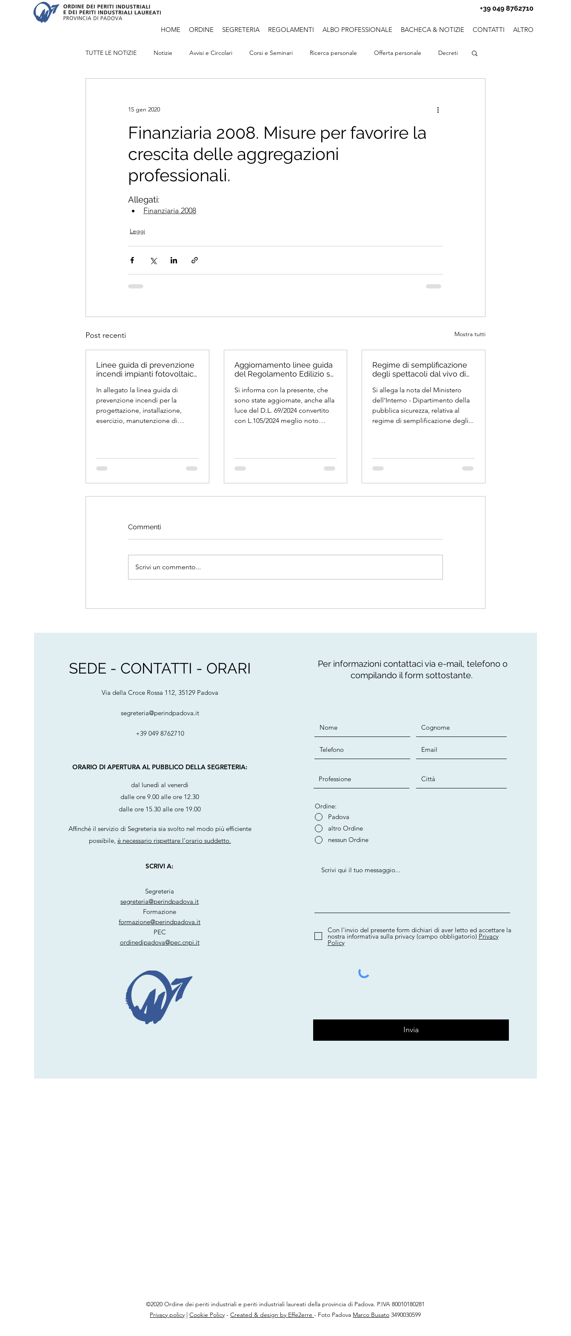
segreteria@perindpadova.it (160, 713)
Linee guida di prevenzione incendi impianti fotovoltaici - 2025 (145, 369)
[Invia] (411, 1030)
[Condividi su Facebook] (132, 260)
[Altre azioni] (438, 109)
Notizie (163, 53)
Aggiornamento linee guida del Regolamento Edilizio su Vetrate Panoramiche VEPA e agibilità (284, 369)
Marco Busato (371, 1315)
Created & (244, 1315)
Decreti (448, 53)
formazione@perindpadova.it (159, 922)
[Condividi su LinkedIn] (174, 260)
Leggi (137, 231)
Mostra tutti (469, 334)
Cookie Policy (207, 1315)
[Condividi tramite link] (195, 260)
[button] (357, 28)
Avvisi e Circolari (210, 53)
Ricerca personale (333, 53)
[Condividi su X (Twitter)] (153, 260)
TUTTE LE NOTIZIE (111, 53)
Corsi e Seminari (271, 53)
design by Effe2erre (286, 1315)
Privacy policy (167, 1315)
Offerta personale (397, 53)
